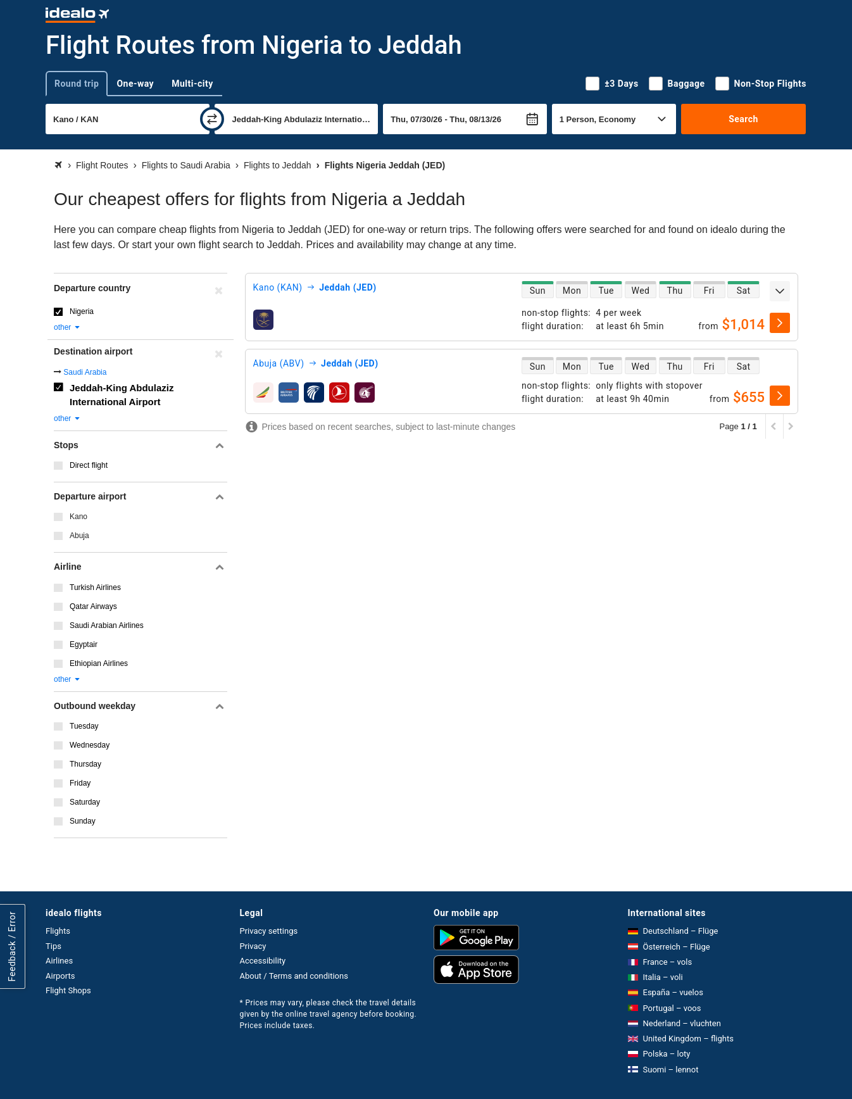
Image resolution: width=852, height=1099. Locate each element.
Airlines (59, 960)
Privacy (253, 946)
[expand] (780, 291)
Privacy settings (269, 931)
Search (743, 119)
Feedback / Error (12, 947)
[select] (780, 323)
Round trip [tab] (76, 83)
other (67, 327)
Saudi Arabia (84, 372)
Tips (53, 946)
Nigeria (82, 311)
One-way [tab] (135, 83)
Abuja (79, 535)
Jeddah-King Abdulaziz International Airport (121, 395)
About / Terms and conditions (294, 976)
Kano (78, 516)
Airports (60, 976)
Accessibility (263, 960)
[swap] (212, 119)
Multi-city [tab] (192, 83)
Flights (58, 931)
